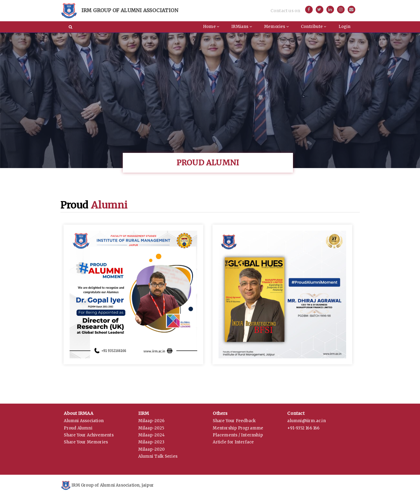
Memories (276, 26)
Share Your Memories (86, 442)
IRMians (241, 26)
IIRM (143, 413)
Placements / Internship (238, 435)
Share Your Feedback (234, 420)
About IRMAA (78, 413)
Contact (295, 413)
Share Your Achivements (88, 435)
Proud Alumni (78, 428)
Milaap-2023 (151, 442)
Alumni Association (84, 420)
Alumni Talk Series (157, 456)
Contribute (313, 26)
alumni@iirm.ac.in (306, 420)
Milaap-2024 (151, 435)
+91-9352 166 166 (303, 428)
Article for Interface (233, 442)
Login (345, 26)
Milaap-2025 (151, 428)
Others (220, 413)
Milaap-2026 (151, 420)
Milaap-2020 (151, 449)
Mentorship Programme (238, 428)
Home (211, 26)
